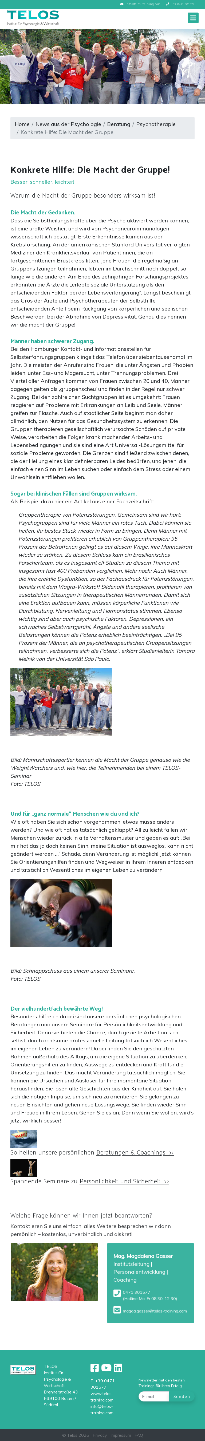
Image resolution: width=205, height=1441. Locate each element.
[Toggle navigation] (193, 18)
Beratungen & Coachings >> (135, 1153)
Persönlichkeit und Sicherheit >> (124, 1181)
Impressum (121, 1435)
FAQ (139, 1435)
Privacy (100, 1435)
